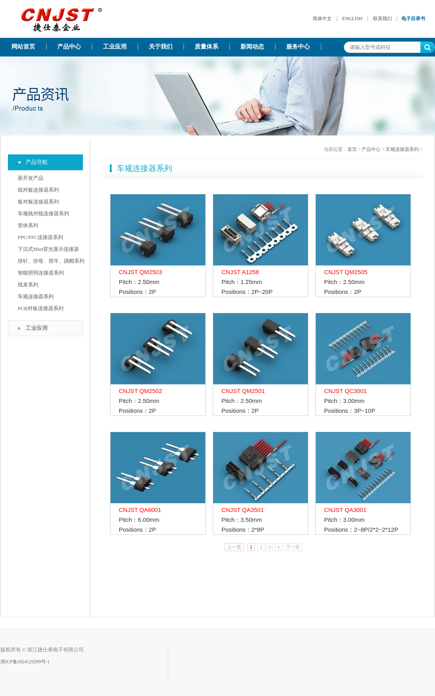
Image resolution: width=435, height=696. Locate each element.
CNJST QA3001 (345, 509)
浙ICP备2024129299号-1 (25, 661)
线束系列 (28, 285)
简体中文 (322, 18)
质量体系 (206, 46)
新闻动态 (252, 46)
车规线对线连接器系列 (43, 213)
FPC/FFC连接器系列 (40, 237)
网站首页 (23, 46)
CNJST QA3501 (242, 509)
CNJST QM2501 (243, 391)
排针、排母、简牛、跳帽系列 (51, 261)
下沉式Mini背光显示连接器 (48, 249)
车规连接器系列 (36, 296)
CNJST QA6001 (140, 509)
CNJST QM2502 (140, 391)
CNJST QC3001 (345, 391)
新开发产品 (30, 178)
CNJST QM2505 (346, 272)
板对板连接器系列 (38, 202)
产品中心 (69, 46)
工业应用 (115, 46)
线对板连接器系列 (38, 190)
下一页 (293, 547)
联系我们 (382, 18)
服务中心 (298, 46)
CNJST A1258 (240, 272)
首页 (352, 149)
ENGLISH (352, 18)
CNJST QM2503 (140, 272)
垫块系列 (28, 225)
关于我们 (160, 46)
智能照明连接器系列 (41, 273)
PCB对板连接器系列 (41, 308)
